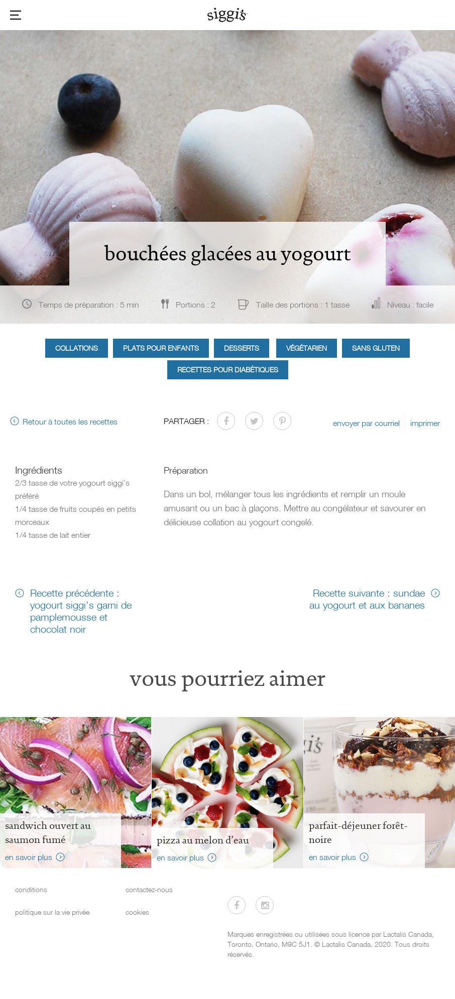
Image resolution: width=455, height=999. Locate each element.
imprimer (425, 423)
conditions (31, 889)
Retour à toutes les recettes (70, 421)
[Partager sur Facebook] (226, 421)
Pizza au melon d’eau (203, 840)
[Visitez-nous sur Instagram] (265, 905)
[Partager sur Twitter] (254, 421)
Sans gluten (376, 348)
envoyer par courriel (366, 423)
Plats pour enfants (161, 348)
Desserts (241, 348)
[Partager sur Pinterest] (282, 421)
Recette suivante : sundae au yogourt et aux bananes (367, 599)
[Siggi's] (227, 15)
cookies (137, 912)
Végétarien (306, 348)
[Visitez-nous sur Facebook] (237, 905)
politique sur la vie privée (52, 912)
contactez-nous (149, 889)
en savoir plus (28, 857)
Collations (76, 348)
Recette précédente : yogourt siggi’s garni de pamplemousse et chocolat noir (81, 611)
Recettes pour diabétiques (227, 369)
